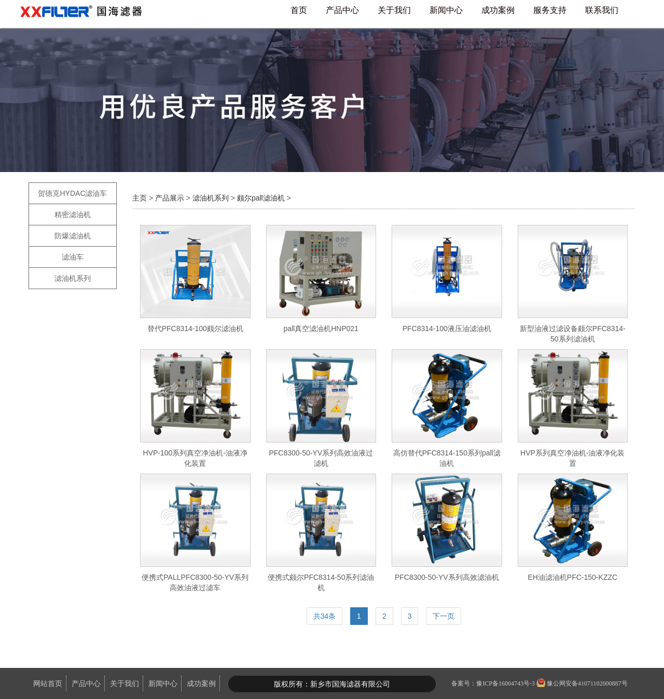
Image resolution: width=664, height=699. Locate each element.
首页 (298, 10)
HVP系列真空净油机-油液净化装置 (572, 458)
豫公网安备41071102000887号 (587, 683)
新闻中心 (446, 10)
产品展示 (169, 198)
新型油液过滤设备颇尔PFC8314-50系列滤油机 (573, 333)
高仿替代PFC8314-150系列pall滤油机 (447, 458)
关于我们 (394, 10)
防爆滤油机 (72, 236)
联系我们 (601, 10)
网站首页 (47, 683)
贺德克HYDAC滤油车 (72, 193)
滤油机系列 (72, 278)
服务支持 (549, 10)
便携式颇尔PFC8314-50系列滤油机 (321, 582)
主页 (140, 198)
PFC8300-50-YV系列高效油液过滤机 (321, 458)
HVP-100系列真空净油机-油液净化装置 (195, 458)
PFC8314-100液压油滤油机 (447, 328)
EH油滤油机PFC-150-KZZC (572, 577)
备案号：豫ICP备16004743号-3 (493, 683)
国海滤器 (85, 14)
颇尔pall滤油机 (261, 198)
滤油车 (73, 257)
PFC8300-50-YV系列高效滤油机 (447, 577)
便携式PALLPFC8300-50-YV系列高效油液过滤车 (195, 582)
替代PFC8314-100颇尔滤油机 (195, 328)
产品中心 (342, 10)
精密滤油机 (72, 214)
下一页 (443, 616)
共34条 (324, 616)
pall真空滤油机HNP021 (320, 328)
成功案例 (498, 10)
